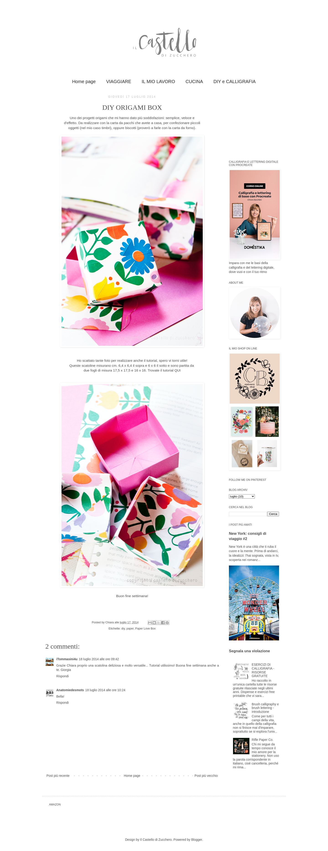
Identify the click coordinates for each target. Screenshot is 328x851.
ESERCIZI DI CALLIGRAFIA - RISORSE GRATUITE (263, 670)
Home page (84, 81)
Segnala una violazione (249, 651)
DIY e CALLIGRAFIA (234, 81)
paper (130, 628)
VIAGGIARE (118, 81)
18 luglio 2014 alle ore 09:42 (99, 659)
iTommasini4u (66, 659)
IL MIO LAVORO (158, 81)
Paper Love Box (145, 628)
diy (123, 628)
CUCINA (194, 81)
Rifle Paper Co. (262, 739)
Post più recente (57, 775)
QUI (177, 370)
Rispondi (62, 676)
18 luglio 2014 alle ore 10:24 (105, 690)
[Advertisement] (257, 123)
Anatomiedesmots (70, 690)
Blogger (196, 839)
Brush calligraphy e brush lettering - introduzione (265, 708)
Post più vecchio (206, 775)
